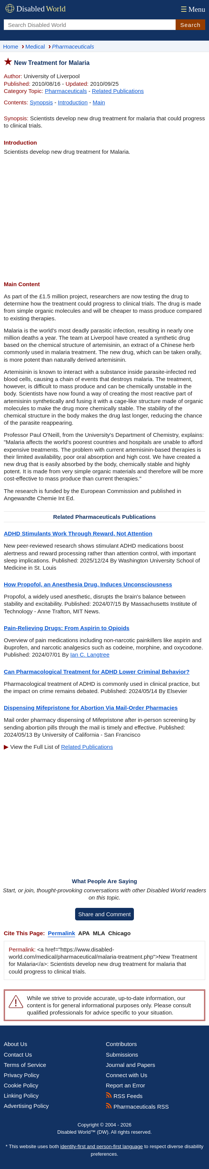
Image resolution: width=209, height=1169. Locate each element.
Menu (192, 9)
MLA (99, 933)
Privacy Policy (21, 1075)
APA (84, 933)
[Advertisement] (104, 218)
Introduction (73, 102)
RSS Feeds (124, 1096)
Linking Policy (21, 1095)
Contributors (121, 1044)
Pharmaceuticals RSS (137, 1106)
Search (190, 25)
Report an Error (125, 1085)
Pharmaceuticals (66, 91)
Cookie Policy (21, 1085)
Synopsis (41, 102)
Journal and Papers (130, 1065)
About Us (15, 1044)
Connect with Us (126, 1075)
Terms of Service (25, 1065)
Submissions (122, 1054)
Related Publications (118, 91)
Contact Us (18, 1054)
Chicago (119, 933)
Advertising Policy (26, 1106)
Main (99, 102)
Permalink (61, 933)
